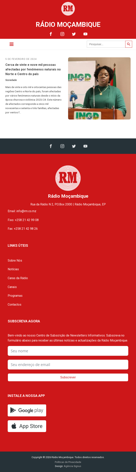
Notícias (13, 269)
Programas (15, 295)
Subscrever (68, 377)
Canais (12, 287)
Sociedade (11, 80)
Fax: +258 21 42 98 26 (23, 228)
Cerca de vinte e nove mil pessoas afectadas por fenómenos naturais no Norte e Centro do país (33, 69)
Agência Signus (72, 466)
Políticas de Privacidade (68, 462)
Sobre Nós (15, 260)
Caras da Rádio (18, 278)
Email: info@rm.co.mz (22, 211)
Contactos (14, 304)
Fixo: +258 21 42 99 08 (23, 220)
